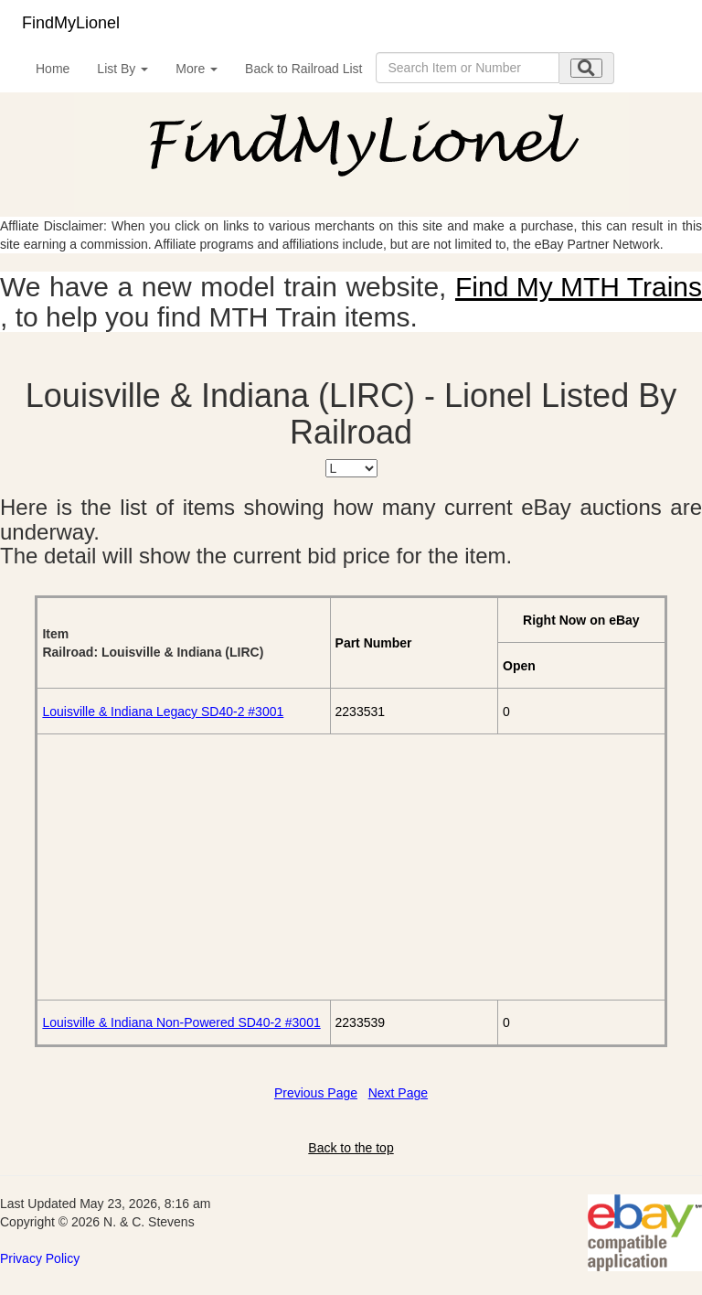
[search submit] (586, 68)
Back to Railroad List (303, 68)
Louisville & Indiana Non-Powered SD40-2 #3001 (181, 1022)
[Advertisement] (350, 867)
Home (52, 68)
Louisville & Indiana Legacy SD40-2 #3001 (162, 711)
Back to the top (350, 1147)
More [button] (197, 68)
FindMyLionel (71, 23)
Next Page (398, 1093)
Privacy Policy (40, 1258)
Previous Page (315, 1093)
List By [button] (122, 68)
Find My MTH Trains (578, 287)
